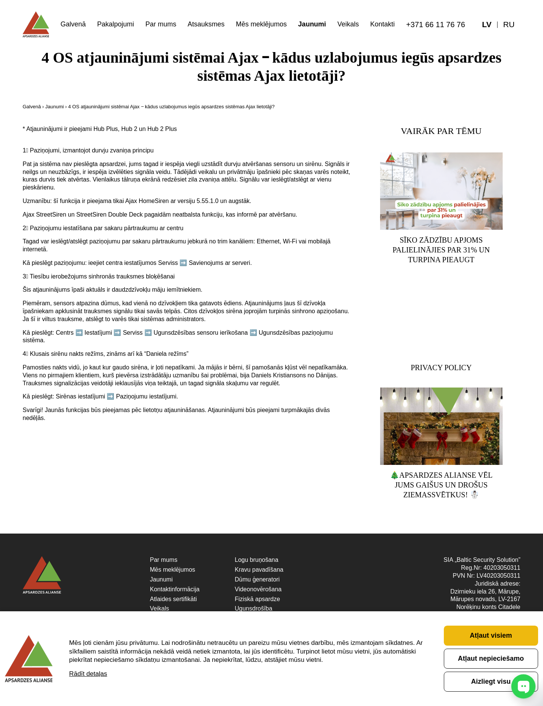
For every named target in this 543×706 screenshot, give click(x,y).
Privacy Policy (441, 368)
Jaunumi (312, 24)
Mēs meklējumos (261, 24)
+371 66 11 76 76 (435, 24)
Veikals (348, 24)
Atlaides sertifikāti (173, 599)
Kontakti (382, 24)
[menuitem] (509, 25)
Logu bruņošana (257, 560)
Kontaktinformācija (175, 589)
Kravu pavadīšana (259, 570)
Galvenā (73, 24)
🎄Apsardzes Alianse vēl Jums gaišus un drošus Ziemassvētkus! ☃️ (441, 486)
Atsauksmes (206, 24)
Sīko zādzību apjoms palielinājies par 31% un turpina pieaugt (441, 250)
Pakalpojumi (115, 24)
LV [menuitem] (486, 25)
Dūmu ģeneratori (257, 580)
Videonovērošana (258, 589)
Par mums (161, 24)
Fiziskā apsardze (257, 599)
